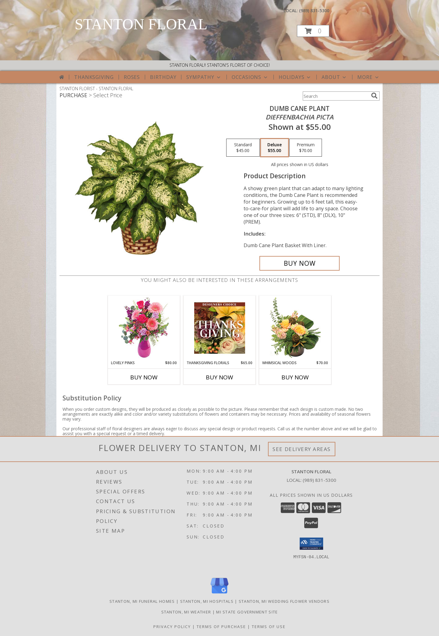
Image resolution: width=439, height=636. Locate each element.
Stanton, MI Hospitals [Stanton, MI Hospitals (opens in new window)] (207, 601)
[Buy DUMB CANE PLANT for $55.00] (299, 263)
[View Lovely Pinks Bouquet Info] (144, 328)
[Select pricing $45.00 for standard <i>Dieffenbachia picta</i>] (243, 148)
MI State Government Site (247, 612)
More (368, 77)
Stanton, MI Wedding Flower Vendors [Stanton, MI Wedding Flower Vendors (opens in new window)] (284, 601)
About (334, 77)
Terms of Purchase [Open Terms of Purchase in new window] (221, 626)
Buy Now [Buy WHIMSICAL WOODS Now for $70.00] (295, 377)
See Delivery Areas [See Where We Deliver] (302, 449)
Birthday (163, 77)
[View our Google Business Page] (219, 594)
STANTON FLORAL (141, 24)
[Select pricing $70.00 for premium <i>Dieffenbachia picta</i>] (306, 148)
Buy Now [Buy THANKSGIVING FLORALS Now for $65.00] (219, 377)
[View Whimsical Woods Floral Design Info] (295, 328)
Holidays (295, 77)
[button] (313, 31)
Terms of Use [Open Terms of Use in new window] (269, 626)
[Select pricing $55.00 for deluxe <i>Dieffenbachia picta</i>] (274, 148)
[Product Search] (335, 96)
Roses (132, 77)
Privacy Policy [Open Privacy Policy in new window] (172, 626)
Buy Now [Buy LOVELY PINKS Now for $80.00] (144, 377)
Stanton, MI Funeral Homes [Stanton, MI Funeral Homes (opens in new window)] (142, 601)
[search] (374, 95)
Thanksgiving (94, 77)
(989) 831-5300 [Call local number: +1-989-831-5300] (314, 10)
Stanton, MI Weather (186, 612)
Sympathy (203, 77)
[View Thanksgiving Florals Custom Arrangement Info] (219, 328)
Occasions (250, 77)
